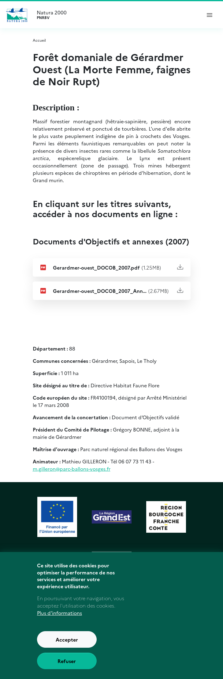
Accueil (39, 40)
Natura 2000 (116, 15)
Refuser (67, 661)
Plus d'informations (59, 612)
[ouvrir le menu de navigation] (209, 14)
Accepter (67, 639)
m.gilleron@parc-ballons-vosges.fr (71, 468)
